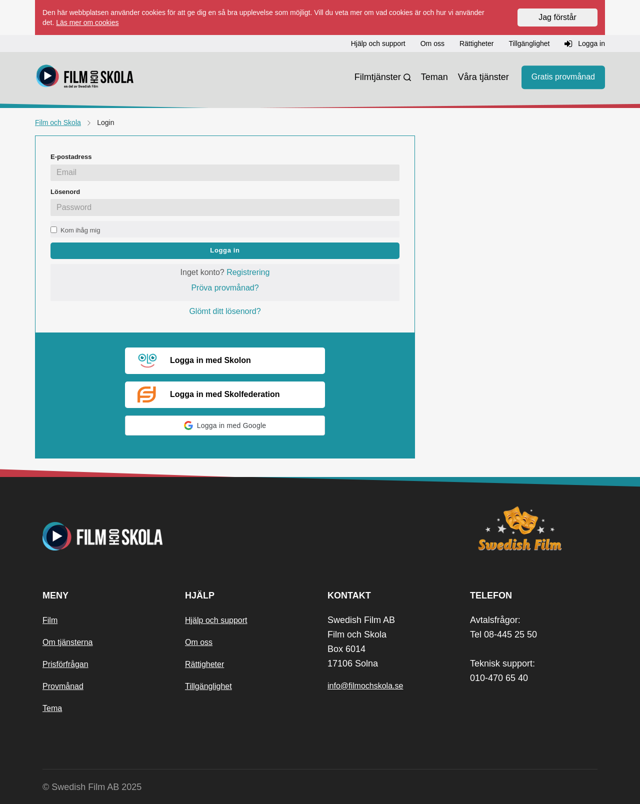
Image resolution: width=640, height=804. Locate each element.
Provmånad (63, 686)
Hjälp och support (216, 620)
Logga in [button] (584, 44)
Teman (434, 77)
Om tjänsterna (67, 642)
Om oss (198, 642)
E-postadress (71, 156)
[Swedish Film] (534, 528)
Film (50, 620)
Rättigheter (204, 664)
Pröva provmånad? (224, 288)
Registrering (248, 272)
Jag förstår (557, 17)
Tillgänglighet (208, 686)
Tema (52, 708)
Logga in (225, 250)
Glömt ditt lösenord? (224, 311)
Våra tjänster (483, 77)
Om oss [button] (432, 44)
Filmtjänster (377, 77)
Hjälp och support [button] (378, 44)
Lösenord (65, 192)
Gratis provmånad (563, 77)
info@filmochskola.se (365, 686)
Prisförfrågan (65, 664)
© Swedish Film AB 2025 (92, 787)
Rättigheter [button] (477, 44)
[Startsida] (85, 78)
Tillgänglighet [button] (529, 44)
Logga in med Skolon (194, 361)
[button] (225, 426)
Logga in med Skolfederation (209, 394)
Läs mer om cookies (87, 22)
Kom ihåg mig (80, 230)
